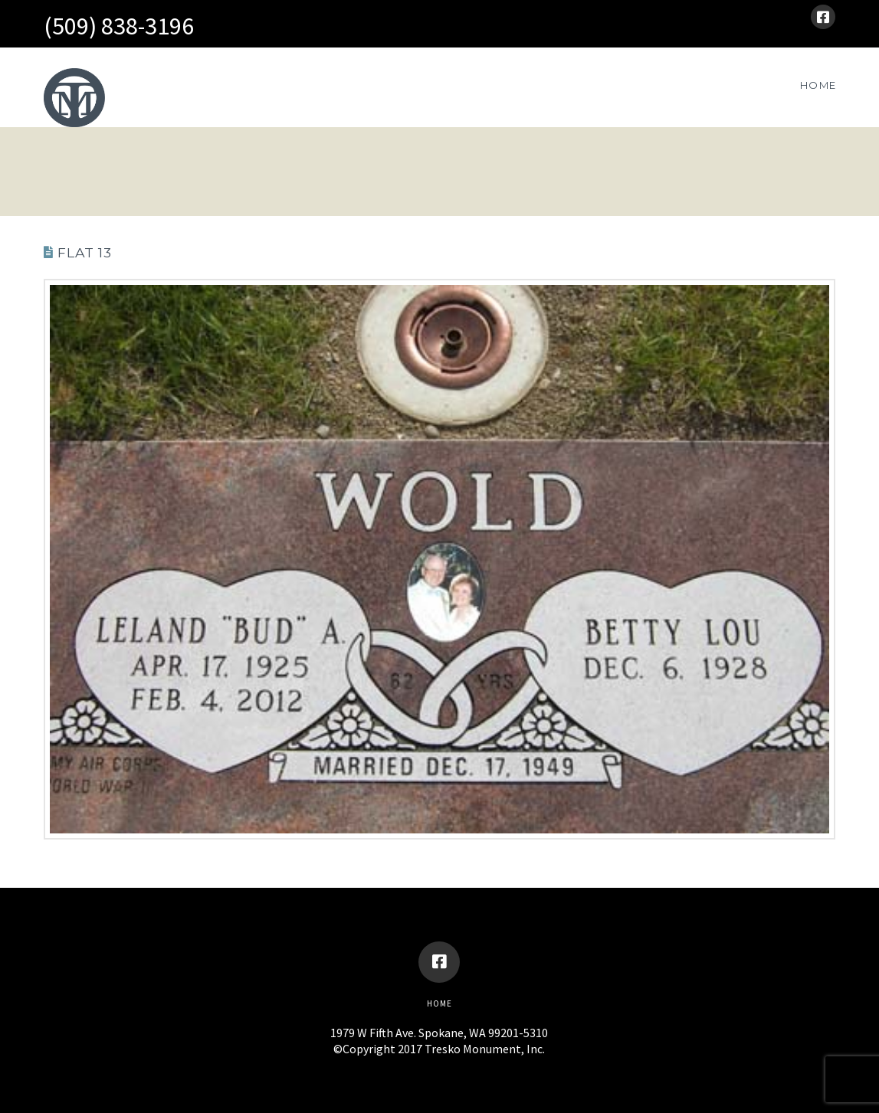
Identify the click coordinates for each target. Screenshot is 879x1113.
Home (439, 1003)
